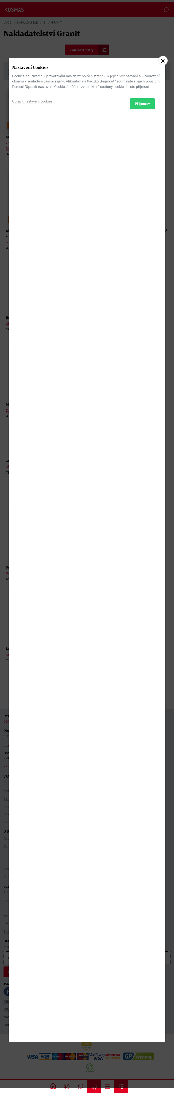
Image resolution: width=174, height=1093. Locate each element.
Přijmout (142, 568)
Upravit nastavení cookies (32, 565)
